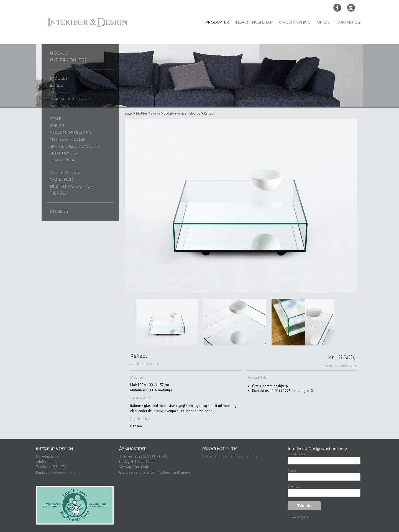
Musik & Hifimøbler (68, 139)
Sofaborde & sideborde (69, 99)
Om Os (323, 22)
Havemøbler (62, 160)
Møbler (59, 78)
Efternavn (294, 486)
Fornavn (293, 470)
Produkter (217, 22)
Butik (128, 113)
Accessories (64, 172)
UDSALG (59, 53)
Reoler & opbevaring (70, 132)
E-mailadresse (322, 454)
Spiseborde (59, 92)
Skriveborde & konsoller (75, 146)
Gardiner (61, 179)
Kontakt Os (348, 22)
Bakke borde (60, 106)
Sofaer (57, 125)
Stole (55, 119)
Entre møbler (63, 153)
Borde (56, 85)
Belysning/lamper (71, 186)
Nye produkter (68, 60)
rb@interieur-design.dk (64, 472)
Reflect (209, 113)
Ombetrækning (294, 22)
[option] (167, 322)
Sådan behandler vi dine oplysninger (230, 456)
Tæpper (59, 193)
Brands (59, 211)
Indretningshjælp (254, 22)
